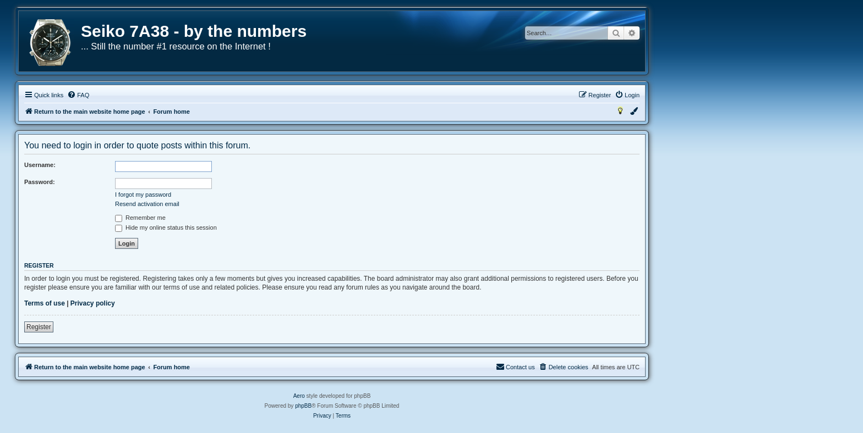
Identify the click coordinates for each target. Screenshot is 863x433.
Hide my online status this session (166, 227)
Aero (299, 396)
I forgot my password (143, 194)
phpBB (303, 406)
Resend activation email (147, 204)
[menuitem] (78, 95)
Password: (39, 182)
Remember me (140, 217)
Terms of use (44, 303)
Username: (40, 165)
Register (38, 327)
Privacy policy (92, 303)
